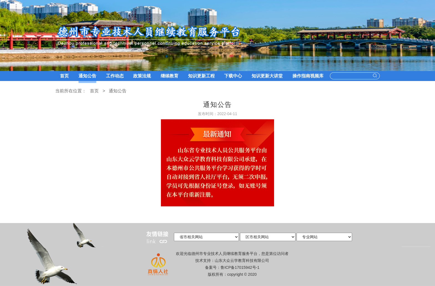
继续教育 (169, 76)
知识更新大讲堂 (267, 76)
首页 (64, 76)
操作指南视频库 (307, 76)
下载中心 (233, 76)
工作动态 (115, 76)
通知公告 (87, 76)
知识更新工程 (201, 76)
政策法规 (142, 76)
